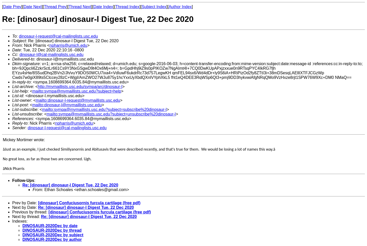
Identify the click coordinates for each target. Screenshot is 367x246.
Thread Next (80, 7)
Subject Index (154, 7)
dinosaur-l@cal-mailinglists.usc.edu (51, 54)
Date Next (32, 7)
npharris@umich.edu (68, 45)
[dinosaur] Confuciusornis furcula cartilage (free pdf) (89, 203)
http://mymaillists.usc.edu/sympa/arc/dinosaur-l (80, 86)
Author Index (180, 7)
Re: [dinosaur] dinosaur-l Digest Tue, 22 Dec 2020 (70, 185)
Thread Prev (55, 7)
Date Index (103, 7)
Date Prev (12, 7)
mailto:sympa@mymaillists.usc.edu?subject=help (76, 91)
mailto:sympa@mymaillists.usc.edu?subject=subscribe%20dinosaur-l (104, 109)
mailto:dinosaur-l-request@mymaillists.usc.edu (78, 100)
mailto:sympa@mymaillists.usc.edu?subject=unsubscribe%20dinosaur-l (111, 114)
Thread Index (127, 7)
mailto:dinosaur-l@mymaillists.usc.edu (67, 105)
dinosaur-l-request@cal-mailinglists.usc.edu (58, 36)
